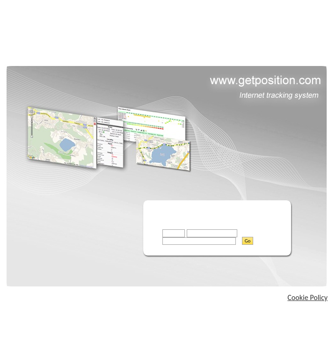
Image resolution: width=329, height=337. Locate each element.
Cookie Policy (307, 297)
